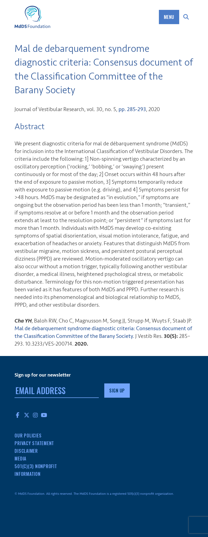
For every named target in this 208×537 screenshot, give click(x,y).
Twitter (26, 415)
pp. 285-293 (132, 109)
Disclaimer (26, 451)
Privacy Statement (34, 443)
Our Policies (28, 435)
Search (186, 17)
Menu (169, 17)
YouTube (44, 415)
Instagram (35, 415)
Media (20, 458)
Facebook (18, 415)
